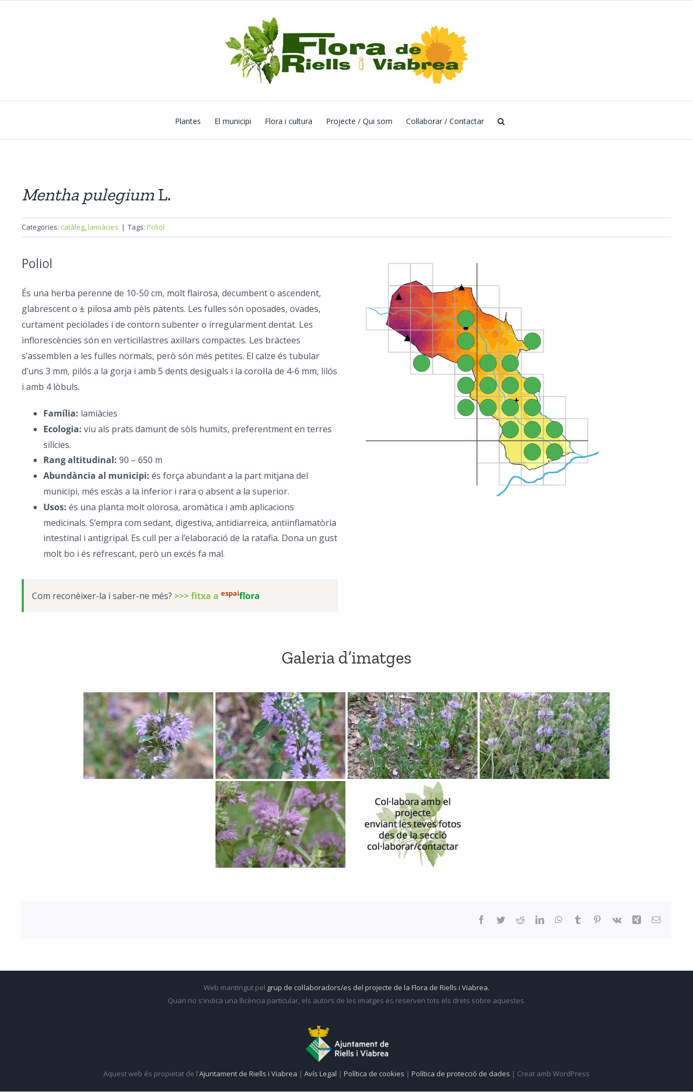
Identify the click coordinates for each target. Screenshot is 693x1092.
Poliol (156, 227)
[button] (501, 120)
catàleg (72, 227)
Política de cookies (375, 1073)
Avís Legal (320, 1073)
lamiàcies (103, 227)
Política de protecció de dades (461, 1073)
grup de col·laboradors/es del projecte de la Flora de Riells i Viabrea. (378, 987)
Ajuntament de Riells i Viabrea (248, 1073)
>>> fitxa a (217, 596)
